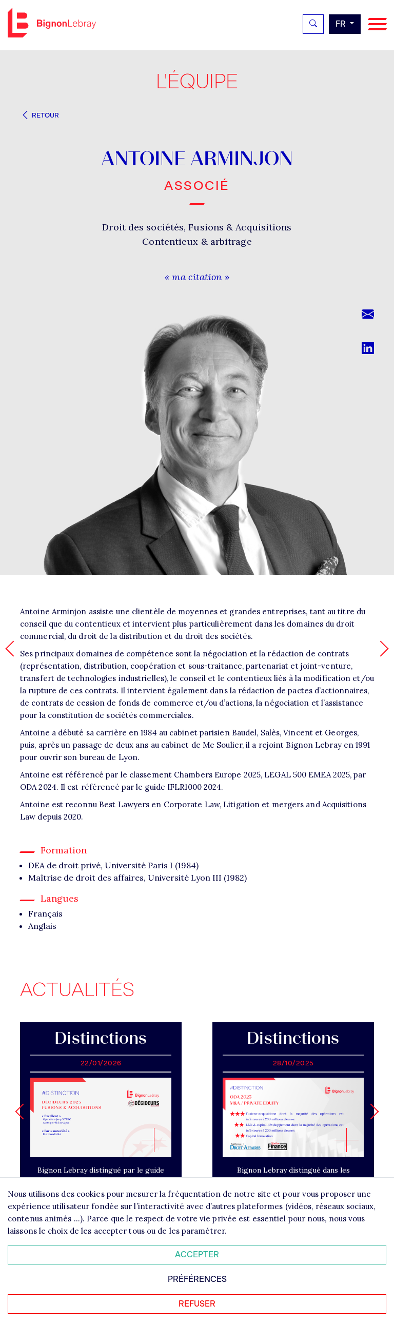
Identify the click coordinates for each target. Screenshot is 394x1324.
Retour (39, 115)
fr (342, 24)
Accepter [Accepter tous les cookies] (197, 1254)
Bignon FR (52, 22)
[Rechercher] (313, 24)
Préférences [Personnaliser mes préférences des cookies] (197, 1279)
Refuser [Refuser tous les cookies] (197, 1304)
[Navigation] (377, 24)
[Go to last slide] (23, 1111)
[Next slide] (371, 1111)
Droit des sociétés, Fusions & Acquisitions (196, 227)
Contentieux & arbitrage (196, 241)
